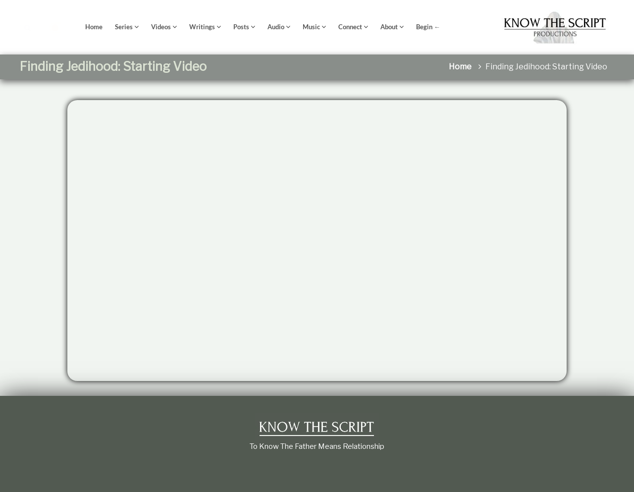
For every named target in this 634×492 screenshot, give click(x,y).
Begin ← (428, 27)
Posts (241, 27)
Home (94, 27)
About (389, 27)
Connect (350, 27)
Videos (161, 27)
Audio (275, 27)
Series (124, 27)
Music (311, 27)
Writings (202, 27)
